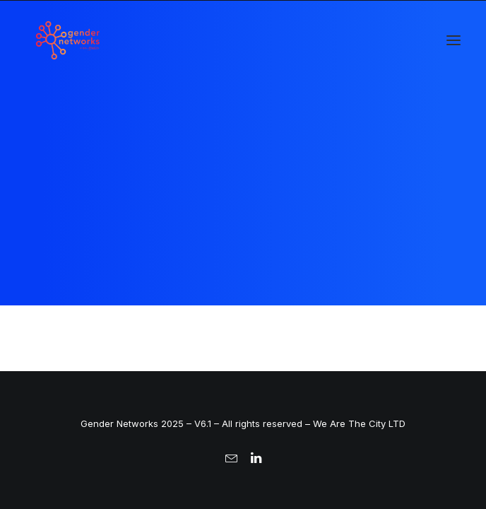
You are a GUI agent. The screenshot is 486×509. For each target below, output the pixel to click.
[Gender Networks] (67, 40)
